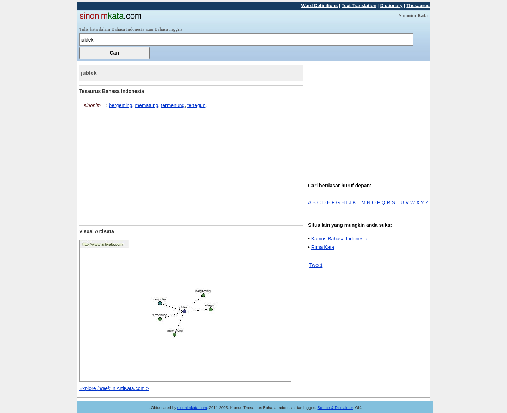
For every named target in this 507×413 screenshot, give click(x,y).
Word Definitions (319, 5)
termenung (172, 105)
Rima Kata (322, 247)
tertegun (196, 105)
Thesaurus (418, 5)
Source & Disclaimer (335, 408)
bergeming (120, 105)
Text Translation (359, 5)
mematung (146, 105)
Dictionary (391, 5)
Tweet (315, 265)
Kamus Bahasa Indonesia (339, 239)
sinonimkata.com (192, 408)
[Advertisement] (138, 168)
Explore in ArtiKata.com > (114, 388)
